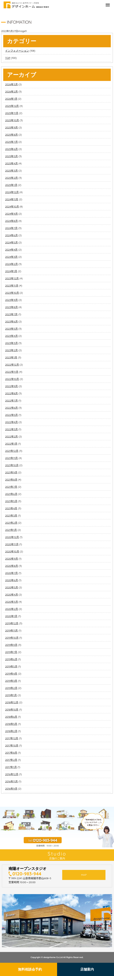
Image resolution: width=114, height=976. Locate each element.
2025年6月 (11, 149)
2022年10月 (12, 379)
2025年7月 (11, 142)
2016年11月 (11, 781)
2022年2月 (11, 436)
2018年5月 (11, 724)
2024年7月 (11, 228)
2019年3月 (11, 681)
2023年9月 (11, 300)
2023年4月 (11, 336)
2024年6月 (11, 235)
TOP (7, 58)
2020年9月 (11, 558)
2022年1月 (11, 443)
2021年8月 (11, 479)
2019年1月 (11, 695)
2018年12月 (11, 702)
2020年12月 (12, 537)
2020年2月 (11, 609)
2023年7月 (11, 314)
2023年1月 (11, 357)
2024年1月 (11, 271)
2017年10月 (11, 745)
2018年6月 (11, 716)
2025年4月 (11, 163)
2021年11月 (11, 458)
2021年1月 (11, 530)
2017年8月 (11, 752)
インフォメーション (17, 50)
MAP (84, 875)
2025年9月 (11, 127)
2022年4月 (11, 422)
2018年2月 (11, 731)
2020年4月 (11, 594)
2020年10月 (12, 551)
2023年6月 (11, 321)
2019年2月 (11, 688)
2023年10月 (12, 292)
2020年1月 (11, 616)
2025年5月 (11, 156)
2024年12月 (12, 192)
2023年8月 (11, 307)
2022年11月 (11, 371)
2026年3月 (11, 84)
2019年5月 (11, 666)
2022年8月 (11, 393)
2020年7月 (11, 573)
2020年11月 (12, 544)
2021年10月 (12, 465)
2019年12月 (11, 623)
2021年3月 (11, 515)
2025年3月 (11, 170)
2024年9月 (11, 213)
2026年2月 (11, 91)
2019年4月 (11, 673)
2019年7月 (11, 652)
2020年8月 (11, 566)
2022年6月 (11, 407)
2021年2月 (11, 522)
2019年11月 (11, 630)
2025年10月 (12, 120)
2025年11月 (11, 113)
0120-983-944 (26, 873)
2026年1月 (11, 98)
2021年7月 (11, 486)
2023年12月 (12, 278)
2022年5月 (11, 415)
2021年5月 (11, 501)
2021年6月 (11, 494)
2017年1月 (11, 767)
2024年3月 (11, 257)
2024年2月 (11, 264)
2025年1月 (11, 185)
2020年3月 (11, 601)
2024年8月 (11, 221)
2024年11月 (11, 199)
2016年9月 (11, 788)
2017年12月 (11, 738)
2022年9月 (11, 386)
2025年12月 (12, 106)
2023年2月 (11, 350)
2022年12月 (12, 364)
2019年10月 (12, 637)
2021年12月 (11, 451)
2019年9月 (11, 645)
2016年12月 (11, 774)
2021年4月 (11, 508)
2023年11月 (11, 285)
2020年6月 (11, 580)
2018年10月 (11, 709)
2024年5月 (11, 242)
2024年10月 (12, 206)
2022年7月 (11, 400)
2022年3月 (11, 429)
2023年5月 (11, 328)
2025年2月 (11, 177)
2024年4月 (11, 249)
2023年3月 (11, 343)
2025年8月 (11, 134)
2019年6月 (11, 659)
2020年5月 (11, 587)
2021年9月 (11, 472)
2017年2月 (11, 760)
